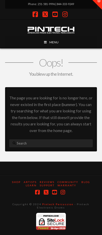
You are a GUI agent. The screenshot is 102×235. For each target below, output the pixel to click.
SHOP (16, 182)
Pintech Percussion (58, 204)
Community (67, 182)
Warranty (66, 185)
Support (47, 185)
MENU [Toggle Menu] (51, 42)
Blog (85, 182)
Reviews (47, 182)
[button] (97, 5)
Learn (31, 185)
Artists (30, 182)
